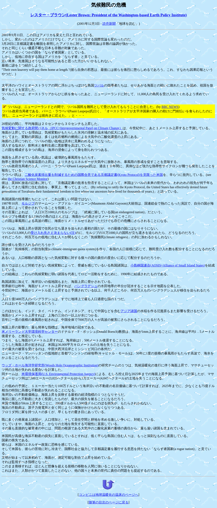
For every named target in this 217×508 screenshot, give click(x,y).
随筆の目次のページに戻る (108, 502)
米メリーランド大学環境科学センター (30, 331)
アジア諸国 (129, 311)
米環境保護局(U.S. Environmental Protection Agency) (58, 374)
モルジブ (28, 203)
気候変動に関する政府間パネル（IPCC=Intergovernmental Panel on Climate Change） (62, 128)
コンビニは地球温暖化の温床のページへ (108, 494)
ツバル (99, 85)
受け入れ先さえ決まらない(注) (53, 232)
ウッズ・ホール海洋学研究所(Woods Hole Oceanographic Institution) (50, 365)
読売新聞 (109, 23)
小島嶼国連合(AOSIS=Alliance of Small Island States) (167, 265)
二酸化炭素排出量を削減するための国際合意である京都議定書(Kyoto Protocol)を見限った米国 (94, 174)
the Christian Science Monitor (27, 179)
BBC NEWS (169, 107)
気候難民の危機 (108, 5)
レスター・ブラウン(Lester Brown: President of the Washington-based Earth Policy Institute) (108, 15)
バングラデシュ (85, 286)
